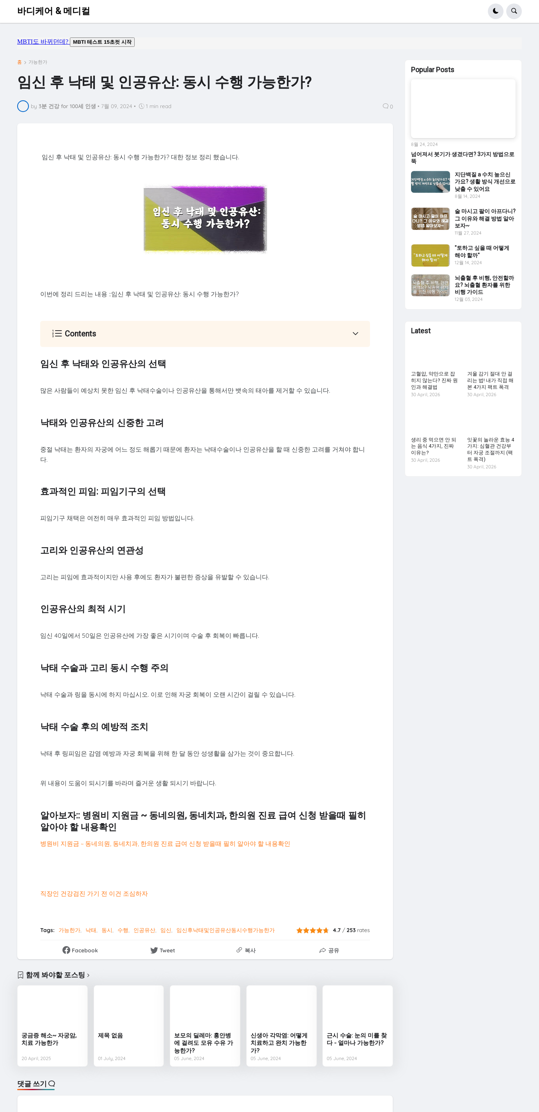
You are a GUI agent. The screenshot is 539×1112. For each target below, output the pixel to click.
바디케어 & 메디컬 (53, 11)
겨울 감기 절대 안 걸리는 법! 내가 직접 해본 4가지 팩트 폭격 (490, 380)
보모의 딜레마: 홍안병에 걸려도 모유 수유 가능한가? (203, 1043)
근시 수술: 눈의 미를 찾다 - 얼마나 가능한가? (357, 1039)
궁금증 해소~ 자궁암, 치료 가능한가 (48, 1039)
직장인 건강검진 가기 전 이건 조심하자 (94, 893)
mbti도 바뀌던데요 (269, 43)
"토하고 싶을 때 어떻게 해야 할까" (482, 251)
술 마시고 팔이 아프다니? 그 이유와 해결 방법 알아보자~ (485, 218)
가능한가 (37, 62)
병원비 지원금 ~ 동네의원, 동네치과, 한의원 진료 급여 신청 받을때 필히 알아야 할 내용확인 (165, 843)
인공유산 (144, 930)
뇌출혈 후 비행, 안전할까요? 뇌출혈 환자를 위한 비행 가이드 (484, 285)
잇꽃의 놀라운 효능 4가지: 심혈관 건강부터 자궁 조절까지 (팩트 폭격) (490, 450)
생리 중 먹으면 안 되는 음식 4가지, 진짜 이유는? (433, 446)
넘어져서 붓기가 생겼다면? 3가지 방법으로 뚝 (462, 157)
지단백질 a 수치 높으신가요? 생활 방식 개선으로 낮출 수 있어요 (485, 181)
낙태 (90, 930)
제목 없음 (110, 1035)
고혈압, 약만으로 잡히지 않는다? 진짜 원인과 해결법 (434, 380)
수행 (122, 930)
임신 (165, 930)
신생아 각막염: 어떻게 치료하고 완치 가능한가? (279, 1043)
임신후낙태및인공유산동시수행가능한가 (225, 930)
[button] (495, 11)
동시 (106, 930)
